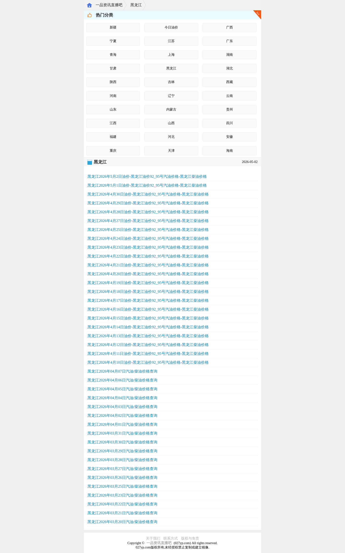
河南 (113, 96)
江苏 (171, 41)
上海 (171, 54)
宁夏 (113, 41)
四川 (229, 123)
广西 (229, 27)
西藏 (229, 82)
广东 (229, 41)
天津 (171, 150)
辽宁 (171, 96)
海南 (229, 150)
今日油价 (171, 27)
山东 (113, 109)
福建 (113, 137)
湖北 (229, 68)
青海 (113, 54)
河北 (171, 137)
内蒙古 (171, 109)
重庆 (113, 150)
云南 (229, 96)
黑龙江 (136, 5)
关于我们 (153, 538)
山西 (171, 123)
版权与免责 (190, 538)
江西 (113, 123)
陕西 (113, 82)
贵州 (229, 109)
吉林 (171, 82)
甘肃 (113, 68)
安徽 (229, 137)
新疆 (113, 27)
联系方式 (170, 538)
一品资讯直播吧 (109, 5)
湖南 (229, 54)
